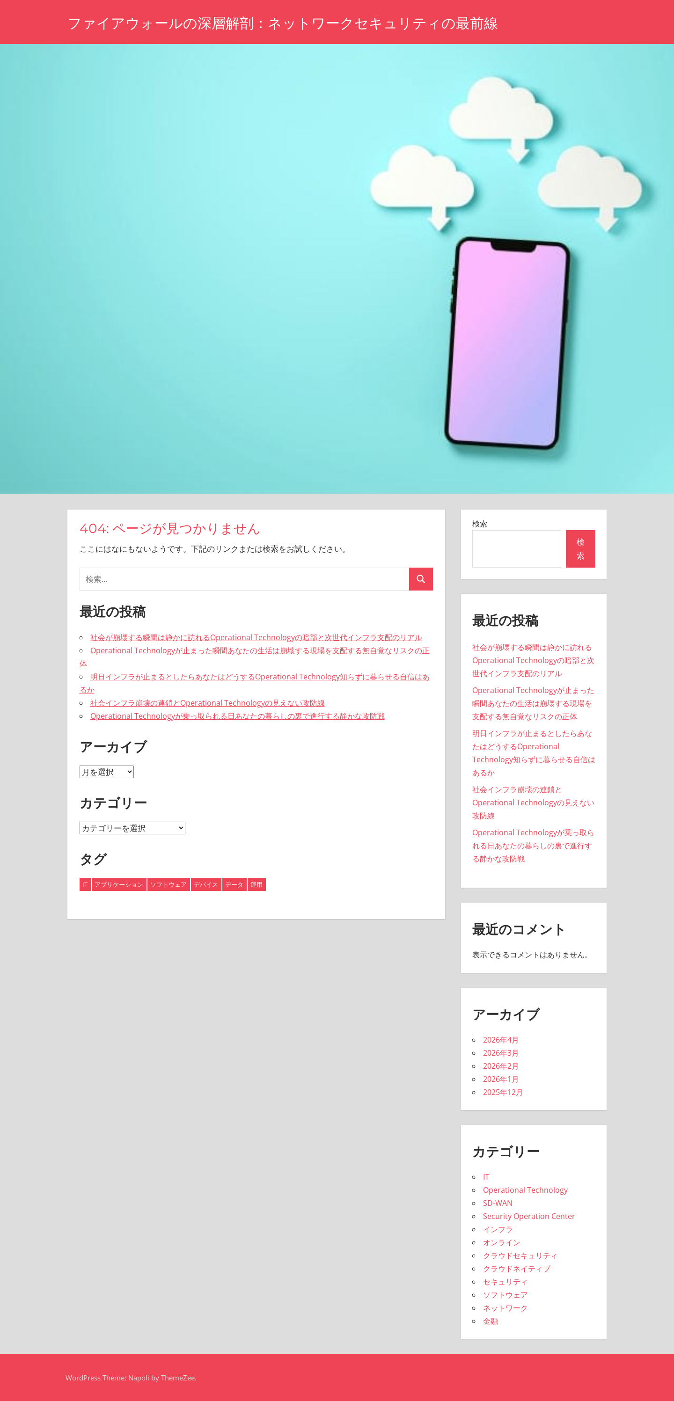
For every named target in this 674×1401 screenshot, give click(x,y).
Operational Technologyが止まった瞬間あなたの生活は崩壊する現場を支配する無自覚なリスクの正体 (533, 703)
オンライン (501, 1242)
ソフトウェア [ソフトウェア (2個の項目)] (168, 884)
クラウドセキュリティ (520, 1255)
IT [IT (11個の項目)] (85, 884)
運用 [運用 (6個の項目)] (256, 884)
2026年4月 (501, 1040)
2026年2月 (501, 1066)
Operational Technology (525, 1190)
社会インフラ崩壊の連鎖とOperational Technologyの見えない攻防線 (207, 703)
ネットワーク (505, 1308)
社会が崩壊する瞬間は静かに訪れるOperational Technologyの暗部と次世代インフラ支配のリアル (256, 637)
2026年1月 (501, 1079)
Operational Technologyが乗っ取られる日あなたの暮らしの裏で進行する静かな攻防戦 (237, 716)
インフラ (498, 1229)
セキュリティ (505, 1282)
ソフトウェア (505, 1295)
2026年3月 (501, 1053)
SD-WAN (498, 1203)
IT (486, 1177)
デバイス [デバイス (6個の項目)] (206, 884)
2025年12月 (503, 1092)
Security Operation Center (529, 1216)
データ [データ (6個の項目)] (234, 884)
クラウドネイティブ (516, 1268)
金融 (490, 1321)
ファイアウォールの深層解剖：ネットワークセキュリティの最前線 (296, 23)
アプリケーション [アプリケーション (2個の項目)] (119, 884)
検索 (479, 523)
